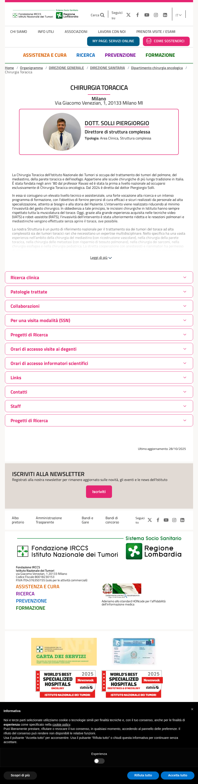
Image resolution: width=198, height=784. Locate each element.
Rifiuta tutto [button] (143, 775)
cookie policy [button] (61, 724)
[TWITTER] (127, 15)
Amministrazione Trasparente (49, 520)
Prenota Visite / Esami (155, 31)
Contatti (19, 391)
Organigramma (31, 67)
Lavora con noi (112, 31)
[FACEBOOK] (137, 15)
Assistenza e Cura (45, 55)
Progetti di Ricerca (29, 334)
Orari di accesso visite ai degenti (43, 348)
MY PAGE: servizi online (113, 41)
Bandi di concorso (112, 520)
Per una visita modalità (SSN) (40, 320)
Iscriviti (99, 492)
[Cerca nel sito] (103, 15)
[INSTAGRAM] (156, 15)
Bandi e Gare (87, 520)
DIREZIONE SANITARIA (107, 67)
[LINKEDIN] (165, 15)
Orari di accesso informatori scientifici (49, 363)
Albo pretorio (18, 520)
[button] (192, 709)
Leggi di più (99, 257)
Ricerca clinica (25, 277)
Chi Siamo (18, 31)
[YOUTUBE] (146, 15)
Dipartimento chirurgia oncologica (157, 67)
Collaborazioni (25, 306)
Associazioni (76, 31)
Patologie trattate (29, 291)
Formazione (160, 55)
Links (16, 377)
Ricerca (85, 55)
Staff (16, 406)
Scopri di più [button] (20, 775)
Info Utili (46, 31)
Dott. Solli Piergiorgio (117, 123)
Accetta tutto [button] (177, 775)
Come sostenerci (169, 41)
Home (9, 67)
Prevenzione (120, 55)
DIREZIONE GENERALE (66, 67)
